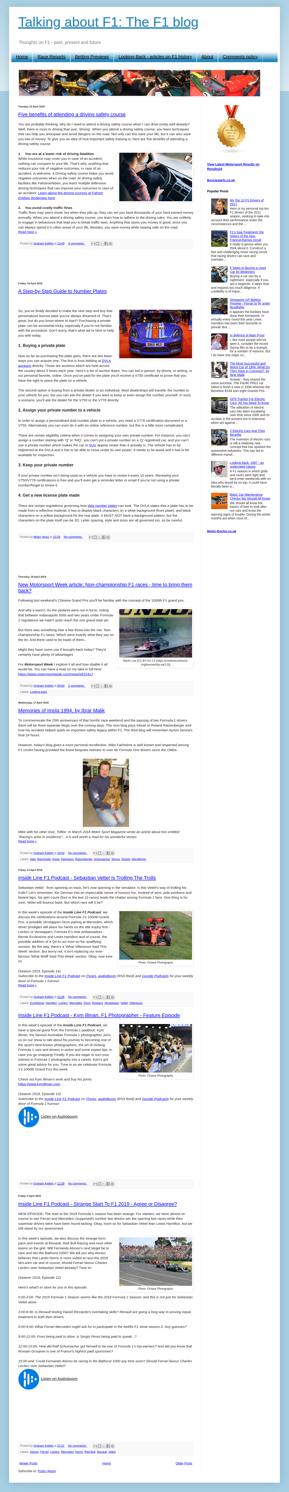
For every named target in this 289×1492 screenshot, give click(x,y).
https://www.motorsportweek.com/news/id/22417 (55, 674)
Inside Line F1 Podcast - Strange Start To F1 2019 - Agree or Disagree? (97, 1204)
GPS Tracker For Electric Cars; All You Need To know (249, 401)
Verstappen (111, 1003)
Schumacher (102, 859)
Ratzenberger (83, 859)
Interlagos (67, 859)
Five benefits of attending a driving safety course (72, 114)
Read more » (27, 232)
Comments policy (240, 56)
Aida (32, 859)
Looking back (38, 692)
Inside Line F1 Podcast (62, 976)
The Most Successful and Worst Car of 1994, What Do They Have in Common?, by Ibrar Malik (250, 369)
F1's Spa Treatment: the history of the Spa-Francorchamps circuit (247, 236)
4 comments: (76, 243)
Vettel (124, 1003)
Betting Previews (92, 56)
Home (22, 56)
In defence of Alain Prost (247, 335)
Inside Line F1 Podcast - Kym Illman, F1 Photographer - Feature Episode (99, 1015)
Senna (116, 859)
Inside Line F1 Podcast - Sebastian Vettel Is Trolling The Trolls (87, 878)
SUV (92, 445)
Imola (55, 859)
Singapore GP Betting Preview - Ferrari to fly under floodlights (250, 303)
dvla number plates (102, 506)
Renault (102, 1452)
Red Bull (90, 1452)
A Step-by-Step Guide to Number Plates (62, 291)
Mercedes (75, 1003)
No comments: (73, 537)
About (207, 56)
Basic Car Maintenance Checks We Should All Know (250, 496)
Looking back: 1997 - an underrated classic (247, 464)
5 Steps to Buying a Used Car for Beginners (248, 270)
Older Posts (184, 1463)
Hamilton (51, 1003)
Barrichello (44, 859)
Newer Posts (28, 1463)
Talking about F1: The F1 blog (108, 22)
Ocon (87, 1003)
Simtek (125, 859)
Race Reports (51, 56)
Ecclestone (37, 1003)
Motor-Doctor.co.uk (221, 531)
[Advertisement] (106, 265)
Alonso (34, 1452)
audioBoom (107, 976)
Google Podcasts (155, 976)
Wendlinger (139, 859)
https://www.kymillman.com (39, 1084)
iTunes (91, 976)
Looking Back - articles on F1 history (155, 56)
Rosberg (97, 1003)
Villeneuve (135, 1003)
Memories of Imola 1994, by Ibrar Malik (61, 710)
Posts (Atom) (47, 1471)
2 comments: (76, 685)
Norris (79, 1452)
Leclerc (63, 1003)
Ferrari (44, 1452)
